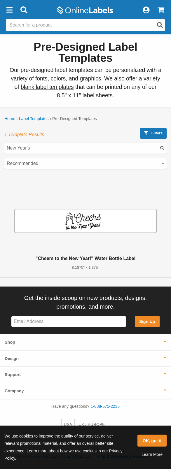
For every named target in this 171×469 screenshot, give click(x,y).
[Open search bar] (23, 10)
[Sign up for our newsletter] (68, 321)
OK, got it (152, 440)
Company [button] (14, 391)
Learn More (152, 454)
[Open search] (160, 25)
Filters (153, 133)
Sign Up (147, 321)
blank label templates (47, 87)
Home (9, 118)
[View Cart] (161, 10)
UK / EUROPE (91, 424)
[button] (9, 10)
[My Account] (146, 10)
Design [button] (12, 358)
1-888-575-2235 (105, 406)
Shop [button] (10, 342)
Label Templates (34, 118)
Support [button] (13, 374)
